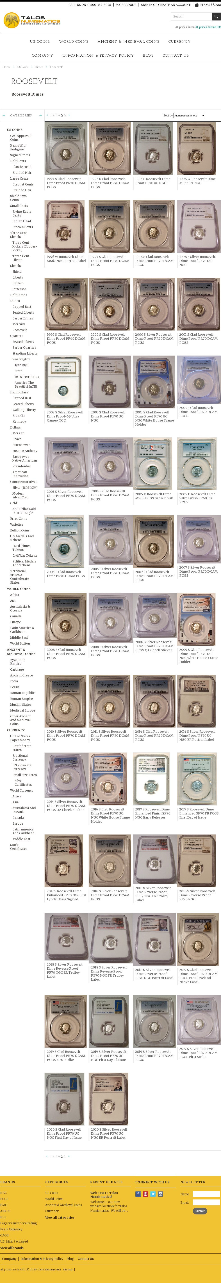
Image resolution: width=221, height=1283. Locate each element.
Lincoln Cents (22, 227)
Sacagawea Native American (24, 458)
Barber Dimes (22, 318)
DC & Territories (27, 377)
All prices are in (208, 27)
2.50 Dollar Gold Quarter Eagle (24, 511)
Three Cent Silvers (20, 258)
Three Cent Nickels (18, 235)
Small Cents (19, 206)
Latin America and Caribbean (23, 831)
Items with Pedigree (18, 147)
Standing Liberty (25, 353)
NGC (3, 1193)
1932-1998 (21, 365)
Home (7, 67)
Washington (21, 359)
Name (184, 1194)
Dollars (15, 427)
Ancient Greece (21, 675)
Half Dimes (18, 295)
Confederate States (21, 748)
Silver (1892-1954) (24, 488)
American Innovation (20, 474)
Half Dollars (19, 392)
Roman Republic (22, 693)
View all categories (60, 1218)
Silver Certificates (23, 783)
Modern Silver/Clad (20, 495)
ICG (3, 1217)
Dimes (39, 67)
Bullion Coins (20, 530)
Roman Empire (21, 699)
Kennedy (19, 422)
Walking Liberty (24, 410)
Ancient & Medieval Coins (128, 42)
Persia (15, 687)
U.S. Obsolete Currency (21, 767)
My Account (126, 5)
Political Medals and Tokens (24, 563)
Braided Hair (22, 173)
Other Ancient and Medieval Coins (20, 720)
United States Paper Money (20, 738)
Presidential (21, 466)
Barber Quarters (24, 348)
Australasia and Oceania (24, 810)
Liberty (17, 277)
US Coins (40, 42)
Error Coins (18, 519)
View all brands (12, 1248)
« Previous (47, 115)
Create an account (174, 5)
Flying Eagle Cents (21, 213)
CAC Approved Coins (21, 138)
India (14, 681)
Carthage (17, 670)
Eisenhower (21, 445)
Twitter (153, 1194)
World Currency (21, 790)
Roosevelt (19, 330)
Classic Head (22, 167)
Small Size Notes (24, 775)
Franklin (18, 416)
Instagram (160, 1194)
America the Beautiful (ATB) (26, 384)
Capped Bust (21, 307)
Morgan (18, 433)
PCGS (4, 1199)
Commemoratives (23, 482)
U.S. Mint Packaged (14, 1241)
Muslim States (20, 705)
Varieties (16, 525)
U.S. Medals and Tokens (22, 538)
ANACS (5, 1211)
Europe (15, 622)
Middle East (19, 638)
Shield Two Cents (18, 198)
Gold (13, 503)
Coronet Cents (23, 184)
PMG (3, 1205)
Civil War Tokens (24, 556)
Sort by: (168, 115)
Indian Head (21, 221)
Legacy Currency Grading (18, 1223)
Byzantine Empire (17, 662)
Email (184, 1203)
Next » (69, 115)
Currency (180, 42)
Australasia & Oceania (20, 608)
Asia (13, 601)
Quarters (16, 336)
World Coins (74, 42)
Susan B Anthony (24, 451)
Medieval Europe (22, 710)
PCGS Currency (11, 1229)
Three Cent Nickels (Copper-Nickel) (24, 246)
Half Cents (18, 161)
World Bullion (20, 643)
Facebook (138, 1194)
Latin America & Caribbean (22, 630)
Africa (14, 595)
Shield (17, 272)
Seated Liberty (23, 313)
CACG (4, 1235)
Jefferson (19, 289)
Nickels (15, 266)
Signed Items (20, 155)
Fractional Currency (20, 757)
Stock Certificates (18, 847)
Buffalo (17, 283)
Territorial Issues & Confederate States (19, 577)
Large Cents (19, 179)
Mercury (18, 324)
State (18, 371)
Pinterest (145, 1194)
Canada (16, 616)
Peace (16, 439)
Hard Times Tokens (21, 548)
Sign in (147, 5)
